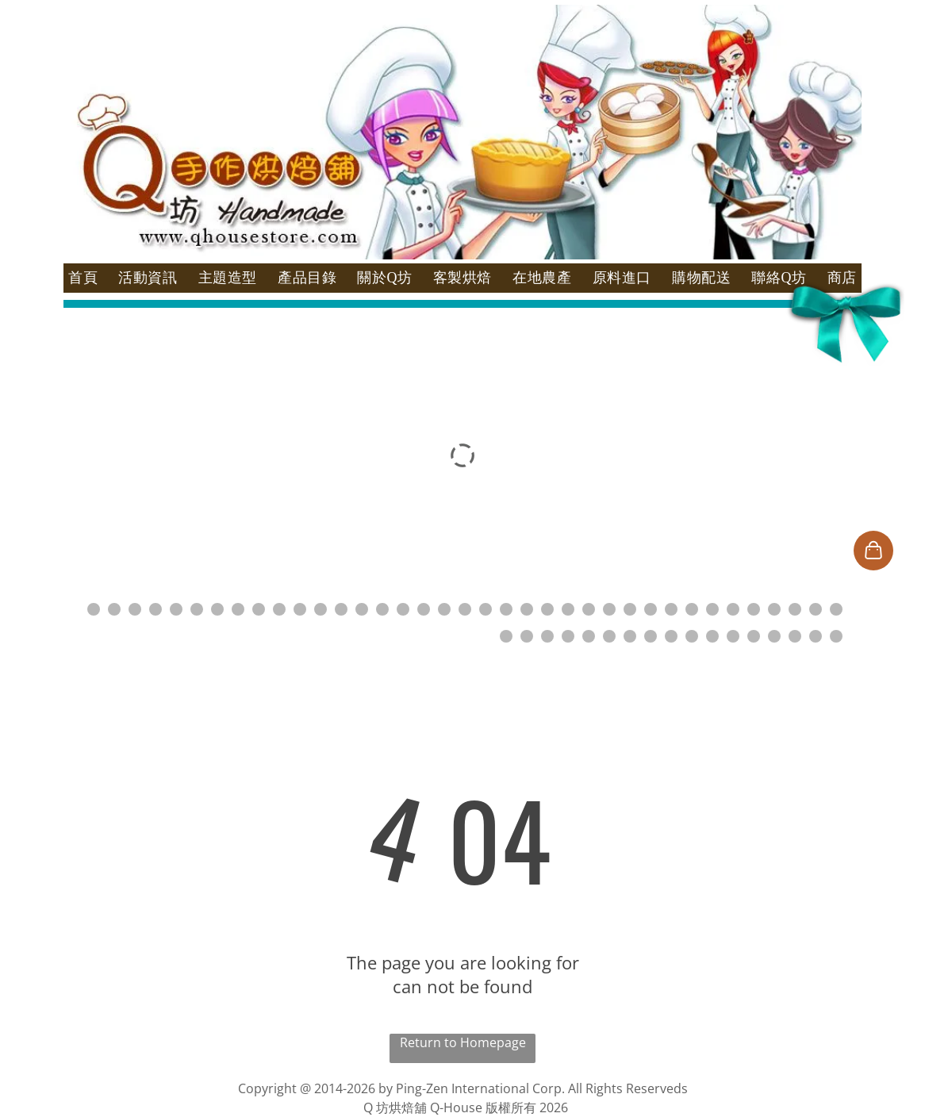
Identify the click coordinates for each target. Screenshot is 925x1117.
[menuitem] (82, 278)
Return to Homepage (463, 1042)
